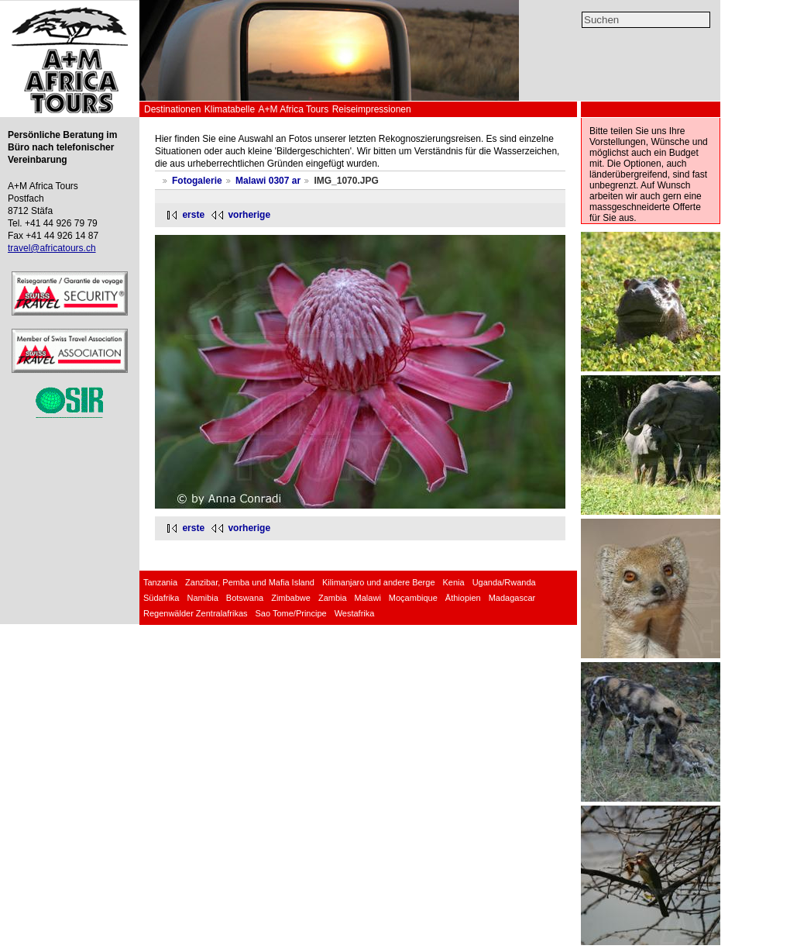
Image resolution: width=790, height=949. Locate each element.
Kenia (454, 582)
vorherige (249, 214)
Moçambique (413, 597)
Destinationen (172, 109)
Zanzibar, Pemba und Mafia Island (249, 582)
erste (193, 214)
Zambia (332, 597)
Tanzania (160, 582)
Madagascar (512, 597)
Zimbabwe (291, 597)
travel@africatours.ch (52, 248)
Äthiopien (463, 597)
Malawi (368, 597)
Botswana (244, 597)
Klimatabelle (229, 109)
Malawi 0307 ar (268, 180)
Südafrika (161, 597)
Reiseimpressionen (371, 109)
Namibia (202, 597)
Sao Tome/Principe (291, 613)
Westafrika (355, 613)
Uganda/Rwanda (504, 582)
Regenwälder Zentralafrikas (195, 613)
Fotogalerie (197, 180)
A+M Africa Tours (293, 109)
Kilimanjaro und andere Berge (378, 582)
